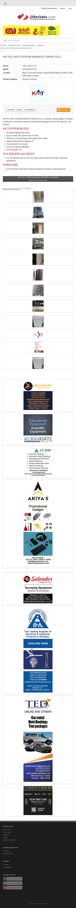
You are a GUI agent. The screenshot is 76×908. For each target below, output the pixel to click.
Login (70, 8)
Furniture (40, 45)
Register (62, 8)
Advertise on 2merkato (9, 840)
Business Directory (14, 45)
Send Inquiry (63, 110)
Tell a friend (10, 109)
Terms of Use (6, 830)
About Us (5, 837)
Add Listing (6, 851)
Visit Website (29, 109)
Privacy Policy (7, 832)
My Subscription (7, 867)
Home (4, 45)
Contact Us (6, 835)
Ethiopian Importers (29, 45)
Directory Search (7, 853)
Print (19, 109)
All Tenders (6, 864)
